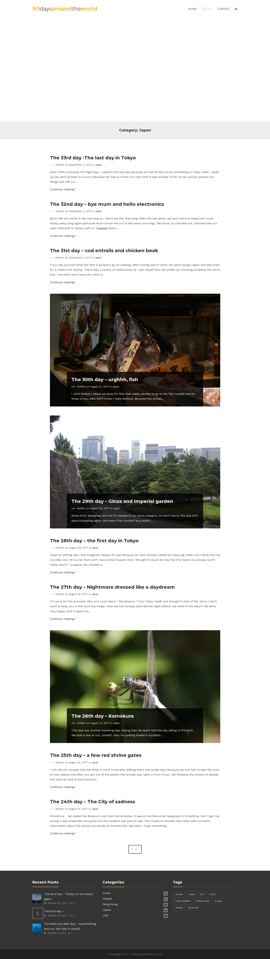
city (202, 894)
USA (106, 915)
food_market (183, 901)
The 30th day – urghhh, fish (104, 379)
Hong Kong (110, 904)
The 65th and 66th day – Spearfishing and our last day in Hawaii (70, 926)
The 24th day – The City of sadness (92, 801)
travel (179, 907)
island (218, 901)
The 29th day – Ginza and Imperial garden (122, 501)
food (212, 894)
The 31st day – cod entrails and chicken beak (104, 250)
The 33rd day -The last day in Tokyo (93, 157)
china (192, 894)
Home (192, 9)
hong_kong (202, 901)
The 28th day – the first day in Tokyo (94, 540)
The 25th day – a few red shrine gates (95, 755)
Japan (98, 164)
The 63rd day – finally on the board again (68, 896)
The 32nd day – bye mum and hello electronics (107, 204)
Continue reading (63, 189)
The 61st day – (54, 911)
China (106, 893)
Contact (224, 9)
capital (179, 894)
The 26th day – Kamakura (102, 716)
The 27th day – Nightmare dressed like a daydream (112, 587)
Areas (207, 9)
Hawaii (107, 898)
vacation (193, 907)
